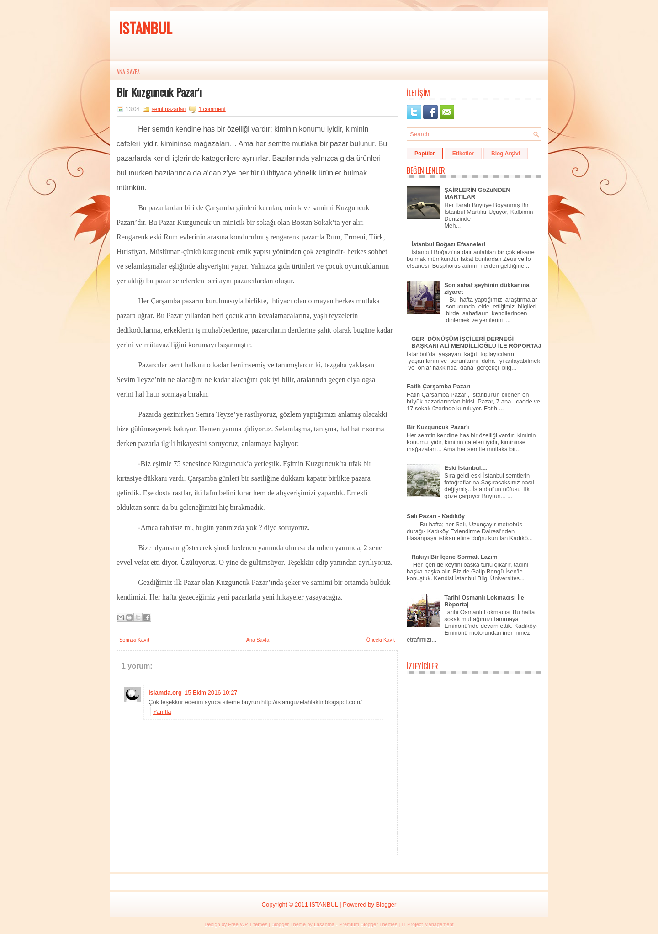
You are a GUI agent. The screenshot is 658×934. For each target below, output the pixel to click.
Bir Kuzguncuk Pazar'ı (159, 91)
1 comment (211, 109)
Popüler (424, 153)
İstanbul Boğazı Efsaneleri (448, 244)
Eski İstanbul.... (466, 467)
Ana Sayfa (128, 71)
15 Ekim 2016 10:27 (211, 692)
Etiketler (463, 153)
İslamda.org (165, 692)
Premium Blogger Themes (368, 924)
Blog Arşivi (505, 153)
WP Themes (253, 924)
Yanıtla (162, 711)
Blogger (386, 904)
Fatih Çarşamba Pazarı (438, 386)
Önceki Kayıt (380, 639)
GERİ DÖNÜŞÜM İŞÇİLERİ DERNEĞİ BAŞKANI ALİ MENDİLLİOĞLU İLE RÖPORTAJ (476, 342)
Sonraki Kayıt (134, 639)
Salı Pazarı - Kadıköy (436, 516)
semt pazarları (169, 109)
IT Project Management (427, 924)
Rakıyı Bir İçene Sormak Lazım (454, 556)
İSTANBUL (145, 27)
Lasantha (324, 924)
